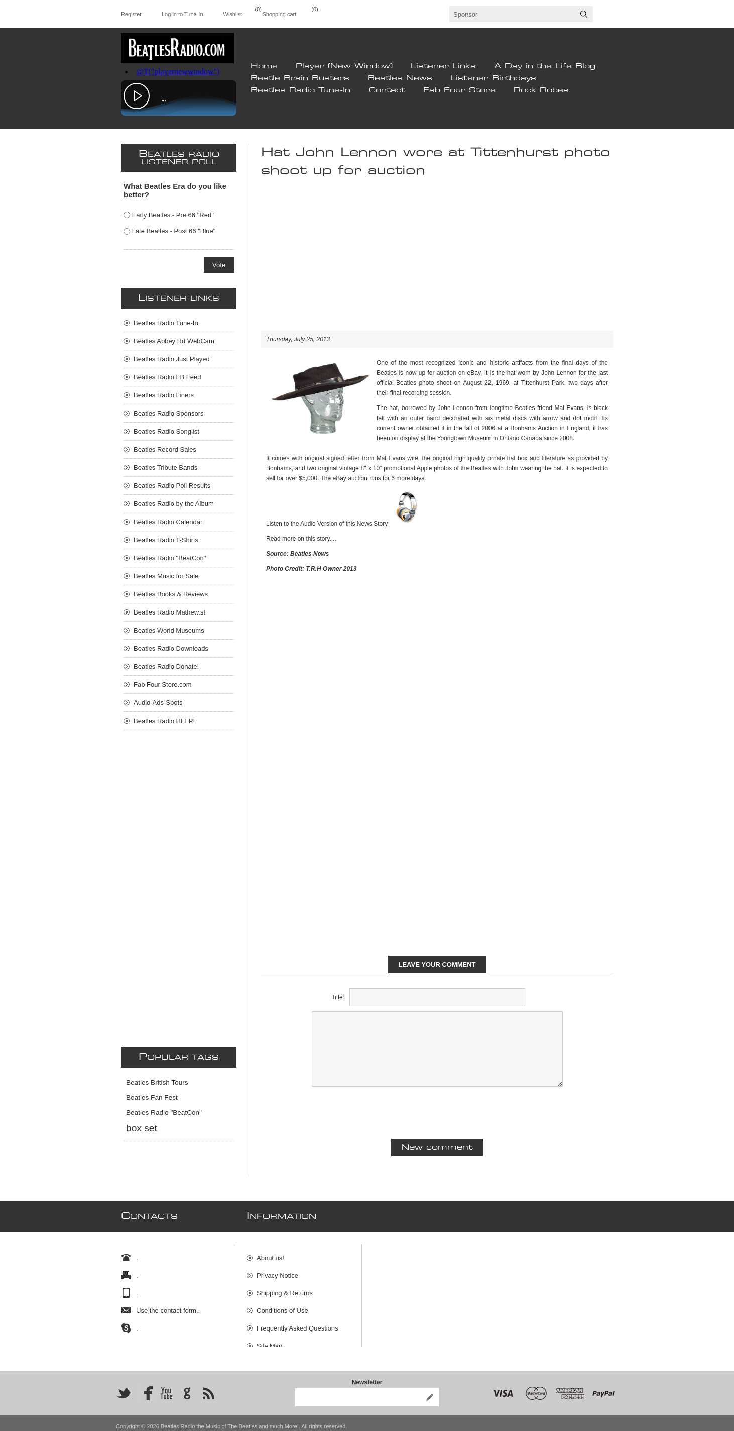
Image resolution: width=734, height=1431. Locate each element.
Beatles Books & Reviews (171, 594)
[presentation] (437, 1111)
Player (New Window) (344, 66)
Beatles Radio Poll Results (172, 485)
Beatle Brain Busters (300, 78)
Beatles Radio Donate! (166, 666)
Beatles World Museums (169, 630)
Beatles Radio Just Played (172, 359)
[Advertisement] (437, 260)
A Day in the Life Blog (544, 66)
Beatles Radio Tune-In (300, 90)
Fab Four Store (459, 90)
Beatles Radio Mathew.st (169, 612)
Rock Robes (541, 90)
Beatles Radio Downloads (171, 648)
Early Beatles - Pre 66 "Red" (173, 215)
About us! (270, 1253)
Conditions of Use (282, 1305)
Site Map (269, 1341)
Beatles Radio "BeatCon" (170, 558)
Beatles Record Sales (165, 449)
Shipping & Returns (285, 1288)
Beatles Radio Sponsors (168, 413)
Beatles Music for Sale (166, 576)
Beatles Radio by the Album (174, 503)
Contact (387, 90)
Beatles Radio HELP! (164, 721)
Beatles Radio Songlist (166, 431)
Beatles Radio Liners (164, 395)
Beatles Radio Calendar (168, 522)
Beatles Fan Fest (152, 1097)
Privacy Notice (277, 1270)
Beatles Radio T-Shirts (166, 540)
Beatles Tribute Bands (165, 467)
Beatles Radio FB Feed (167, 377)
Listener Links (443, 66)
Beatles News (400, 78)
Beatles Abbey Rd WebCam (174, 341)
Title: (337, 997)
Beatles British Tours (157, 1082)
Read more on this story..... (302, 538)
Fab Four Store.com (163, 684)
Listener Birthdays (493, 78)
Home (264, 66)
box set (141, 1127)
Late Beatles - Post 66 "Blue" (174, 231)
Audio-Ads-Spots (158, 702)
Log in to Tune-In (182, 14)
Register (131, 14)
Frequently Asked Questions (297, 1323)
